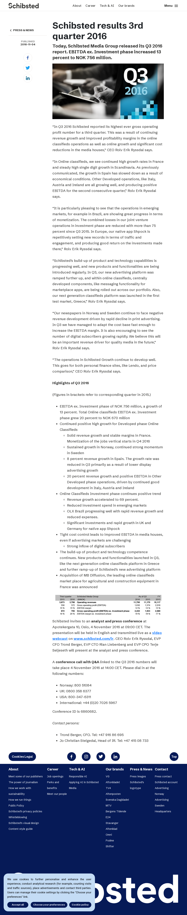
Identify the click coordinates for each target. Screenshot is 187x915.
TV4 (108, 788)
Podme (110, 840)
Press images (138, 776)
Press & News (141, 769)
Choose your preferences (49, 904)
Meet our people (57, 794)
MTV (109, 805)
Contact (161, 769)
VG (107, 776)
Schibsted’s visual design (24, 823)
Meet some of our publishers (26, 776)
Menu (171, 6)
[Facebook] (27, 57)
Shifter (110, 846)
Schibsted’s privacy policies (25, 811)
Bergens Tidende (116, 811)
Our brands (126, 5)
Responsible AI (78, 776)
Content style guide (21, 829)
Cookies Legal (22, 756)
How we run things (20, 799)
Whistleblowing (18, 817)
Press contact (163, 776)
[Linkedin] (27, 78)
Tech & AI (107, 5)
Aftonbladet (113, 782)
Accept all (18, 904)
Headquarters (163, 811)
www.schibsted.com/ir (94, 638)
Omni (109, 834)
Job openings (55, 776)
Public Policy (16, 805)
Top (174, 756)
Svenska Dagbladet (117, 799)
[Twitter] (27, 68)
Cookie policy (80, 904)
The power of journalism (23, 782)
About (76, 5)
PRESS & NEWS (21, 30)
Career (90, 5)
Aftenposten (113, 794)
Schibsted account (166, 782)
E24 (108, 817)
